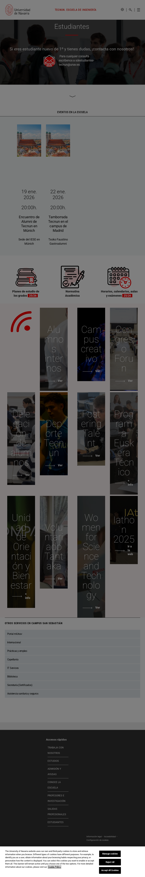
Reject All (110, 862)
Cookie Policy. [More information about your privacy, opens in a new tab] (54, 867)
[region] (72, 861)
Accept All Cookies (110, 870)
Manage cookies (110, 854)
